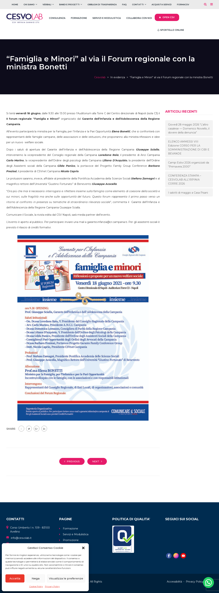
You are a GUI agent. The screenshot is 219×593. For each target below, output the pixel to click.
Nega (35, 578)
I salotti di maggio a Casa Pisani (188, 192)
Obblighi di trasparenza (102, 4)
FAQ (124, 4)
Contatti (138, 4)
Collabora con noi (139, 18)
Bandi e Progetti (69, 4)
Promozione (71, 540)
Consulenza (57, 18)
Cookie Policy (36, 586)
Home (15, 4)
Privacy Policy (52, 586)
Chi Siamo (29, 4)
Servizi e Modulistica (106, 18)
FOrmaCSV (183, 4)
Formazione (79, 18)
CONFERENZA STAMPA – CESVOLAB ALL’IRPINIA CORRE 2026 (184, 179)
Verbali (47, 4)
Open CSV (167, 17)
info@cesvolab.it (21, 538)
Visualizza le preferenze (66, 578)
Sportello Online (170, 30)
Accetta (14, 578)
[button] (83, 548)
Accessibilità (174, 581)
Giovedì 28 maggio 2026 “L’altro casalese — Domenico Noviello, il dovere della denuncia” (188, 128)
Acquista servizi (162, 4)
